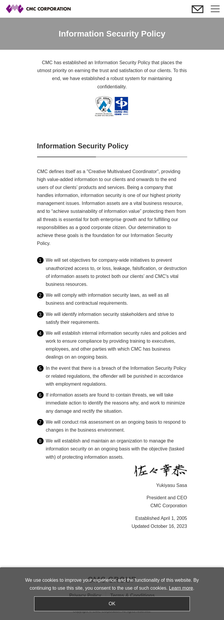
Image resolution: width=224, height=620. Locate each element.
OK (112, 603)
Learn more (181, 588)
